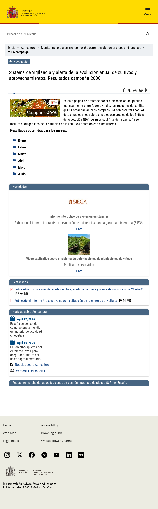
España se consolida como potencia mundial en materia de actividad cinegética (26, 329)
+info (79, 229)
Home (7, 425)
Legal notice (11, 441)
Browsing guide (52, 433)
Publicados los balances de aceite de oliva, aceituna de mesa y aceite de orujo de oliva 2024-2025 (79, 289)
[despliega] (15, 140)
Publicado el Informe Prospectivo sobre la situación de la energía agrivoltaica (66, 301)
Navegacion (19, 61)
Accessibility (49, 425)
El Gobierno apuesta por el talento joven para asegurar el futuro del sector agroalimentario (26, 353)
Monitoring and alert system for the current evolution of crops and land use (91, 48)
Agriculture (28, 48)
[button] (147, 9)
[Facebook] (125, 91)
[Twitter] (130, 90)
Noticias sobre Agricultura (32, 365)
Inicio (11, 48)
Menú (147, 14)
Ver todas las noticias (27, 371)
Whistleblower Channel (57, 441)
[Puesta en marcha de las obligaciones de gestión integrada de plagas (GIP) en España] (79, 397)
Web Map (9, 433)
